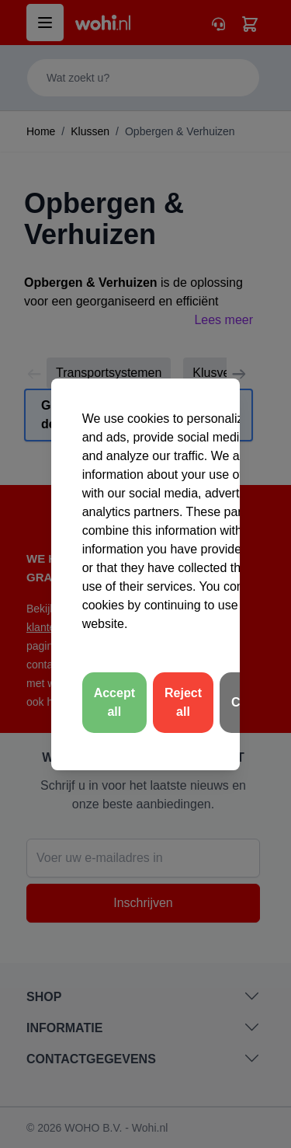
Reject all (183, 702)
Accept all (114, 702)
